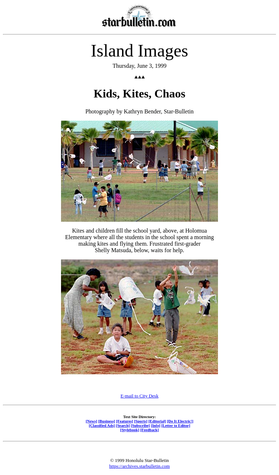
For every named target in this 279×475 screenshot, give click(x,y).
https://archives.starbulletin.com (139, 466)
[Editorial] (157, 421)
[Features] (124, 421)
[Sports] (140, 421)
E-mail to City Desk (139, 396)
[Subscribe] (140, 425)
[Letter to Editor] (175, 425)
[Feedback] (149, 430)
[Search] (123, 425)
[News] (91, 421)
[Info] (155, 425)
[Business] (106, 421)
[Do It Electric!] (180, 421)
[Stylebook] (129, 430)
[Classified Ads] (102, 425)
